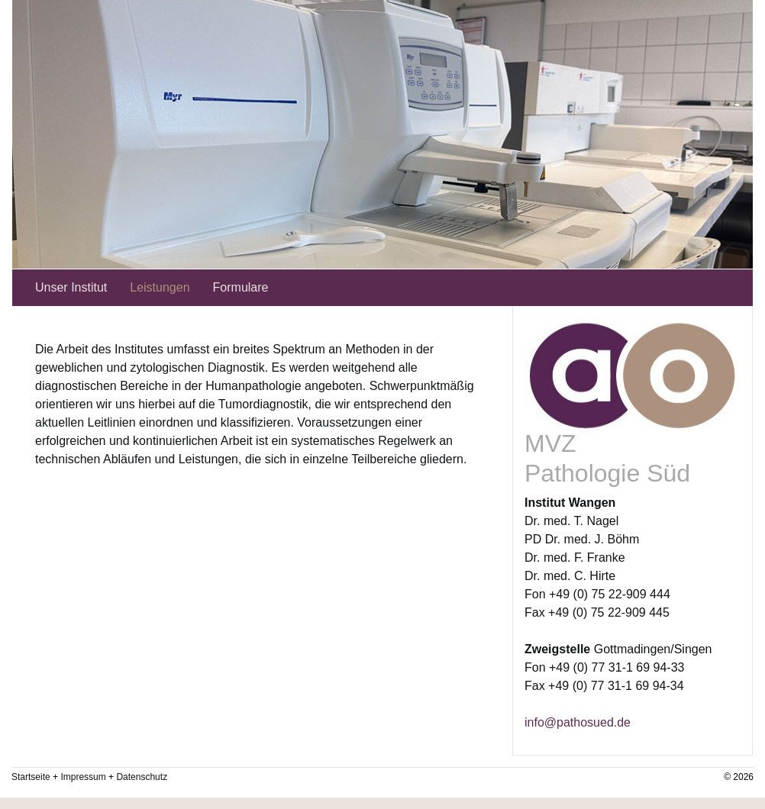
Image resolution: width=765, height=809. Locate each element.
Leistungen (159, 287)
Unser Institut (71, 287)
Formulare (241, 287)
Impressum (82, 777)
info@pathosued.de (578, 722)
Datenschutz (141, 777)
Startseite (30, 777)
